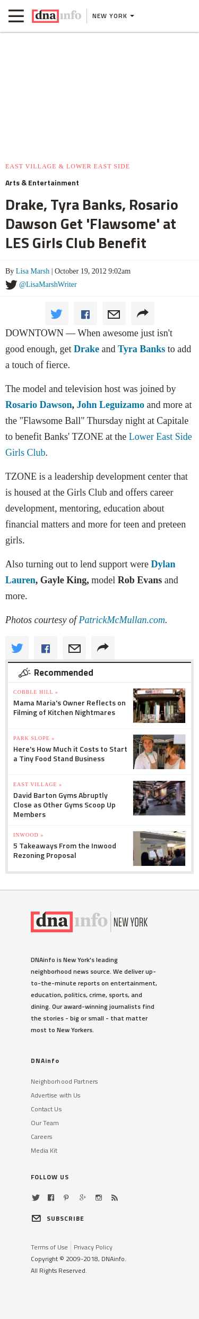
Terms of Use (49, 1247)
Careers (42, 1136)
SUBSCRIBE (58, 1218)
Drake (86, 349)
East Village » (37, 784)
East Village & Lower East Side (67, 166)
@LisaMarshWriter (48, 284)
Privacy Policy (93, 1247)
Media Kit (44, 1150)
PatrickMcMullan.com (122, 620)
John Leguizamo (109, 404)
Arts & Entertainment (42, 182)
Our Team (45, 1123)
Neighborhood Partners (64, 1081)
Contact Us (46, 1109)
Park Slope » (34, 738)
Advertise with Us (56, 1095)
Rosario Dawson (38, 404)
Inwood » (28, 835)
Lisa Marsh (32, 271)
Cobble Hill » (35, 692)
